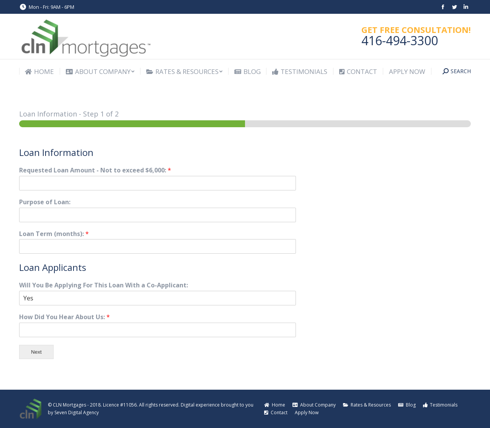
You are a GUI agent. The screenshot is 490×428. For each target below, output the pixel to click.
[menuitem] (39, 71)
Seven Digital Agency (76, 412)
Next (36, 352)
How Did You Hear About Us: (64, 317)
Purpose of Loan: (44, 202)
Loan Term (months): (54, 234)
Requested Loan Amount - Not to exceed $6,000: (95, 170)
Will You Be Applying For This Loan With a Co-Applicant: (103, 285)
